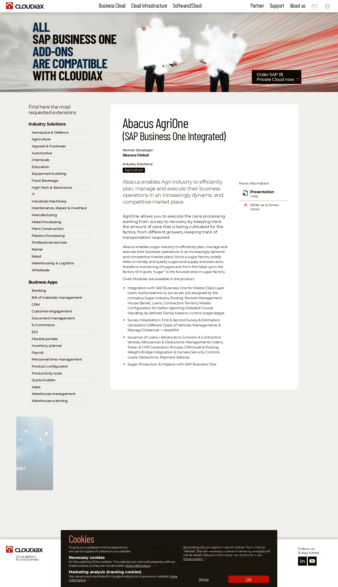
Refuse (204, 579)
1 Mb (262, 194)
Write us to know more (264, 207)
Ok (249, 579)
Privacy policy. (193, 559)
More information (138, 565)
